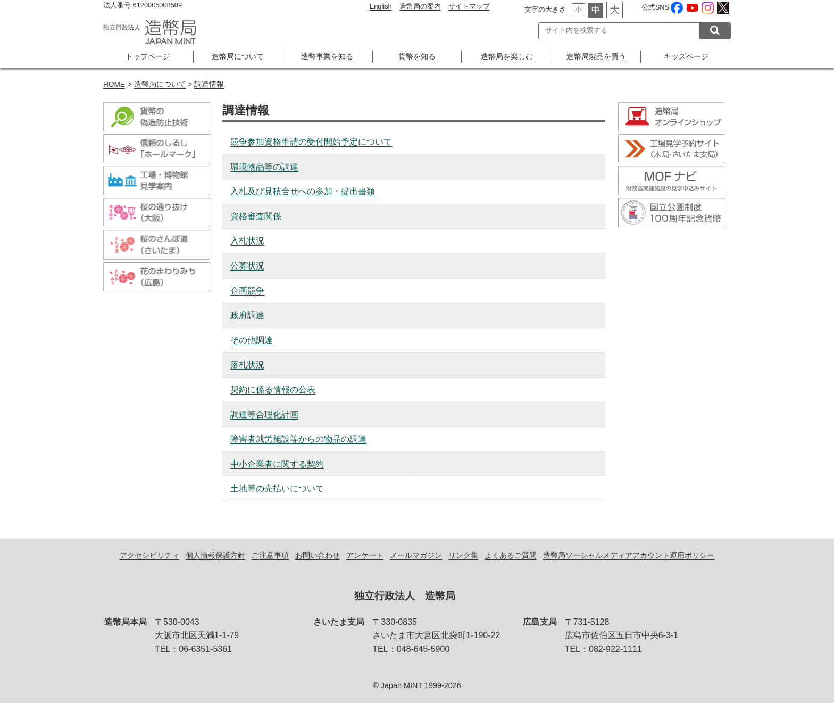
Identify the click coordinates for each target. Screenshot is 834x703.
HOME (114, 84)
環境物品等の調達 (264, 166)
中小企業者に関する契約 (277, 463)
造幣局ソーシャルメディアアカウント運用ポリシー (628, 555)
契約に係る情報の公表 (272, 389)
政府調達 (247, 315)
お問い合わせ (317, 555)
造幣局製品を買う (596, 56)
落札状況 (247, 364)
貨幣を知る (417, 56)
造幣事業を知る (327, 56)
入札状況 (247, 240)
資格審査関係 (255, 216)
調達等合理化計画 (264, 414)
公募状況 (247, 265)
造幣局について (238, 56)
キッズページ (686, 56)
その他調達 (251, 340)
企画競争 (247, 290)
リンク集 (463, 555)
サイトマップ (469, 6)
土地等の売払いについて (277, 488)
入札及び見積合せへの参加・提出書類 (302, 191)
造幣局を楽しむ (507, 56)
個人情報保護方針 (215, 555)
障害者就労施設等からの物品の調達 (298, 438)
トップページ (148, 56)
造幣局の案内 (420, 6)
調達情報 (209, 84)
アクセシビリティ (149, 555)
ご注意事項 (270, 555)
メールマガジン (416, 555)
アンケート (364, 555)
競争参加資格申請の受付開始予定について (311, 141)
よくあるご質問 (511, 555)
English (381, 6)
